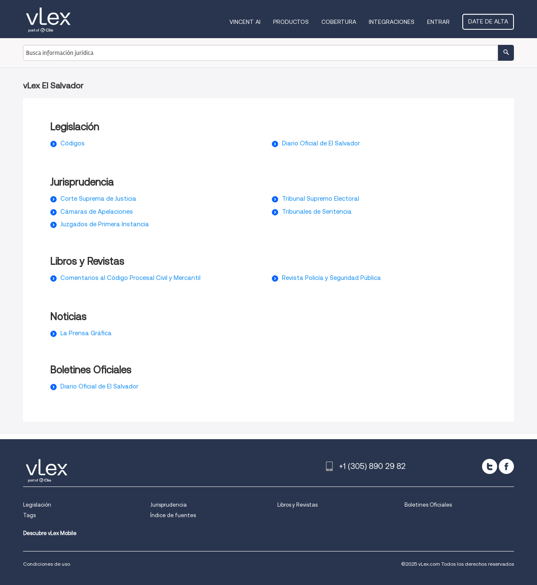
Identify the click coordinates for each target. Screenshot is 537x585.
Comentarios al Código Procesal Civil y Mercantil (130, 277)
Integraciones (391, 21)
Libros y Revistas (297, 505)
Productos (291, 21)
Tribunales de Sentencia (317, 211)
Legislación (37, 505)
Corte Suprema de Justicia (98, 198)
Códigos (72, 143)
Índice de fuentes (173, 515)
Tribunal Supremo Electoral (320, 198)
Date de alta (488, 21)
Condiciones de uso (46, 564)
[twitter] (489, 466)
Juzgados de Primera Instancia (104, 224)
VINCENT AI (245, 21)
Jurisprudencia (168, 505)
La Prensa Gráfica (86, 333)
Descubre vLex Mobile (49, 533)
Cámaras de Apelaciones (96, 211)
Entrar (438, 21)
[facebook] (506, 466)
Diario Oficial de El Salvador (321, 143)
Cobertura (338, 21)
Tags (29, 515)
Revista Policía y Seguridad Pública (331, 277)
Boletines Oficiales (428, 505)
